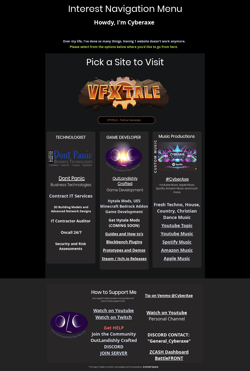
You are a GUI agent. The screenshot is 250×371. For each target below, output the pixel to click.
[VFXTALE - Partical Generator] (126, 120)
